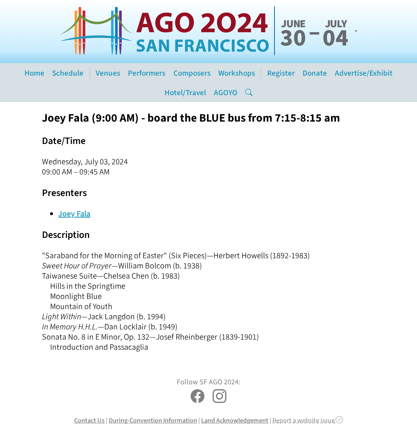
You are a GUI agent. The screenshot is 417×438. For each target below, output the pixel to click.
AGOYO (225, 92)
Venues (108, 73)
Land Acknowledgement (234, 420)
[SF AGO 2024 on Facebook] (197, 397)
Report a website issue (307, 420)
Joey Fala (74, 213)
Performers (146, 73)
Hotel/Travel (185, 92)
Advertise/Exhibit (364, 73)
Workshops (236, 73)
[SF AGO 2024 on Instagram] (219, 397)
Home (34, 73)
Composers (192, 73)
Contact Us (89, 420)
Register (281, 73)
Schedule (67, 73)
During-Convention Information (153, 420)
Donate (315, 73)
